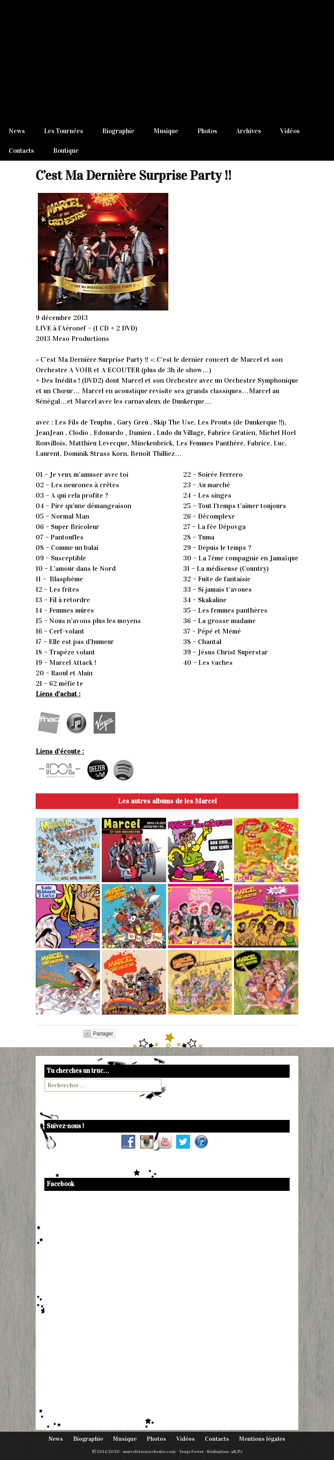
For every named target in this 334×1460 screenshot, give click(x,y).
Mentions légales (262, 1439)
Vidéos (290, 131)
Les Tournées (63, 131)
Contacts (21, 151)
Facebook (60, 1184)
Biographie (118, 131)
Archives (248, 131)
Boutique (66, 151)
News (17, 131)
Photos (207, 131)
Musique (166, 131)
